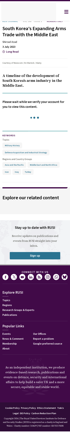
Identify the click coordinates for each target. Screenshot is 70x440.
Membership (10, 352)
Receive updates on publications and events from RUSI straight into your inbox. (35, 249)
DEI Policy (24, 422)
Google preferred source (49, 352)
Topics (5, 148)
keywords (10, 144)
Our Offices (40, 342)
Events (6, 342)
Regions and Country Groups (17, 168)
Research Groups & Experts (20, 319)
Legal (14, 422)
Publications (10, 323)
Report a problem (44, 347)
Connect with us (35, 280)
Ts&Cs (62, 416)
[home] (28, 11)
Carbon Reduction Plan (44, 422)
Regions (7, 314)
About (6, 357)
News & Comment (14, 347)
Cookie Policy (11, 416)
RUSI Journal (11, 21)
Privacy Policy (28, 416)
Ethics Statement (47, 416)
